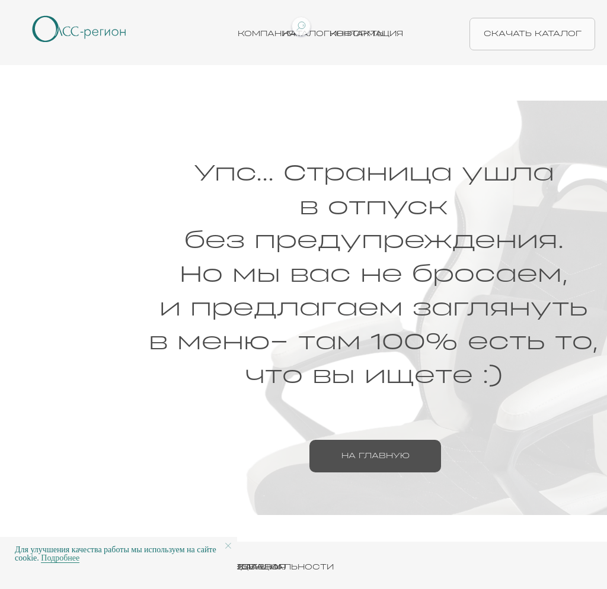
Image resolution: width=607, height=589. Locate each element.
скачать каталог (533, 33)
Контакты (357, 33)
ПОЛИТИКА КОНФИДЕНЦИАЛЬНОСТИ (238, 567)
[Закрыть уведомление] (228, 546)
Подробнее (60, 557)
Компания (266, 33)
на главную (375, 455)
